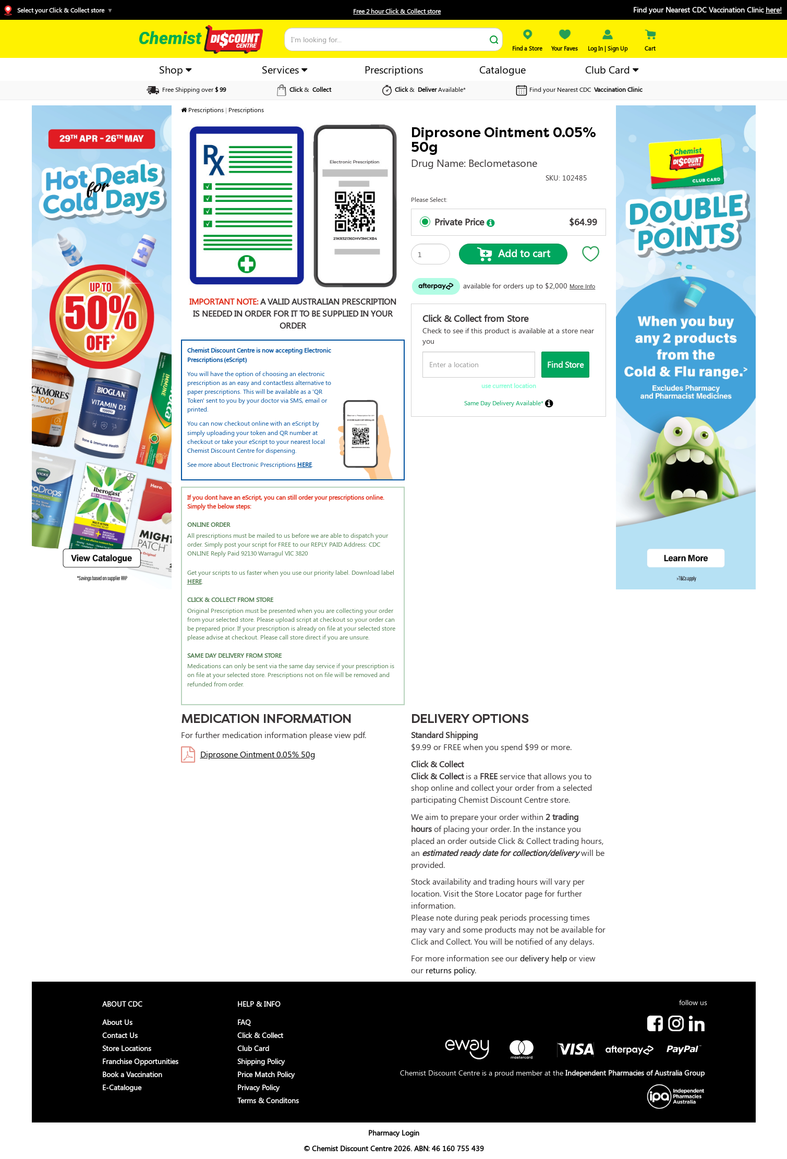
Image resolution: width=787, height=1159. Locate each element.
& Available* (422, 89)
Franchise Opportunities (140, 1061)
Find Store (565, 364)
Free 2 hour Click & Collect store (397, 11)
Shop (175, 69)
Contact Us (120, 1035)
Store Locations (126, 1048)
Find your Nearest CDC (578, 89)
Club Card (611, 69)
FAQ (244, 1022)
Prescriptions (394, 69)
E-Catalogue (121, 1087)
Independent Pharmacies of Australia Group (635, 1073)
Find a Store (527, 44)
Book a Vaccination (132, 1074)
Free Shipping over (185, 89)
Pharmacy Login (393, 1133)
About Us (117, 1022)
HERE (304, 464)
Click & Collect (260, 1035)
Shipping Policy (261, 1061)
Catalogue (502, 69)
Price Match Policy (266, 1074)
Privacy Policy (258, 1087)
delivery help (543, 957)
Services (284, 69)
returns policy (450, 969)
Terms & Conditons (268, 1100)
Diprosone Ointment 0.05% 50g (257, 753)
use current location (508, 385)
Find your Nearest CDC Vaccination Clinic (707, 10)
